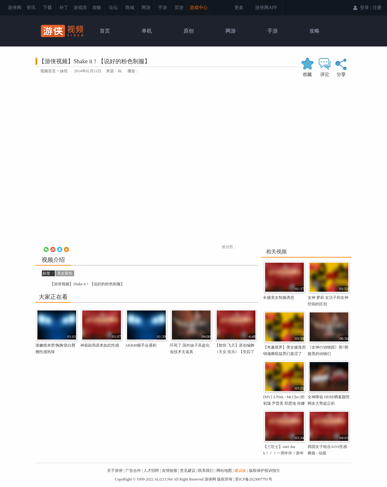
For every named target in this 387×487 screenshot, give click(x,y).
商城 (129, 7)
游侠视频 (63, 30)
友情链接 (169, 470)
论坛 (113, 7)
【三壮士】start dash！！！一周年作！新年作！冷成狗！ (283, 453)
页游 (179, 7)
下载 (47, 7)
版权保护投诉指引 (264, 470)
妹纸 (64, 71)
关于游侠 (115, 470)
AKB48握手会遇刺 (140, 345)
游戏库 (80, 7)
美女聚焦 (65, 273)
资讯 (30, 7)
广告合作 (133, 470)
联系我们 (205, 470)
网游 (146, 7)
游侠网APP (266, 7)
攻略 (96, 7)
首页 (105, 31)
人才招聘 (151, 470)
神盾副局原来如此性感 (99, 345)
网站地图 (224, 470)
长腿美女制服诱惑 (278, 297)
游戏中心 (199, 7)
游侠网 (14, 7)
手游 (162, 7)
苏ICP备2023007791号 (253, 479)
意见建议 (187, 470)
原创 (189, 31)
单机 (147, 31)
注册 (377, 7)
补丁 (63, 7)
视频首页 (48, 71)
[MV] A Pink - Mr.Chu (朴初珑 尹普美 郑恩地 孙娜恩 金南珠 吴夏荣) (284, 403)
